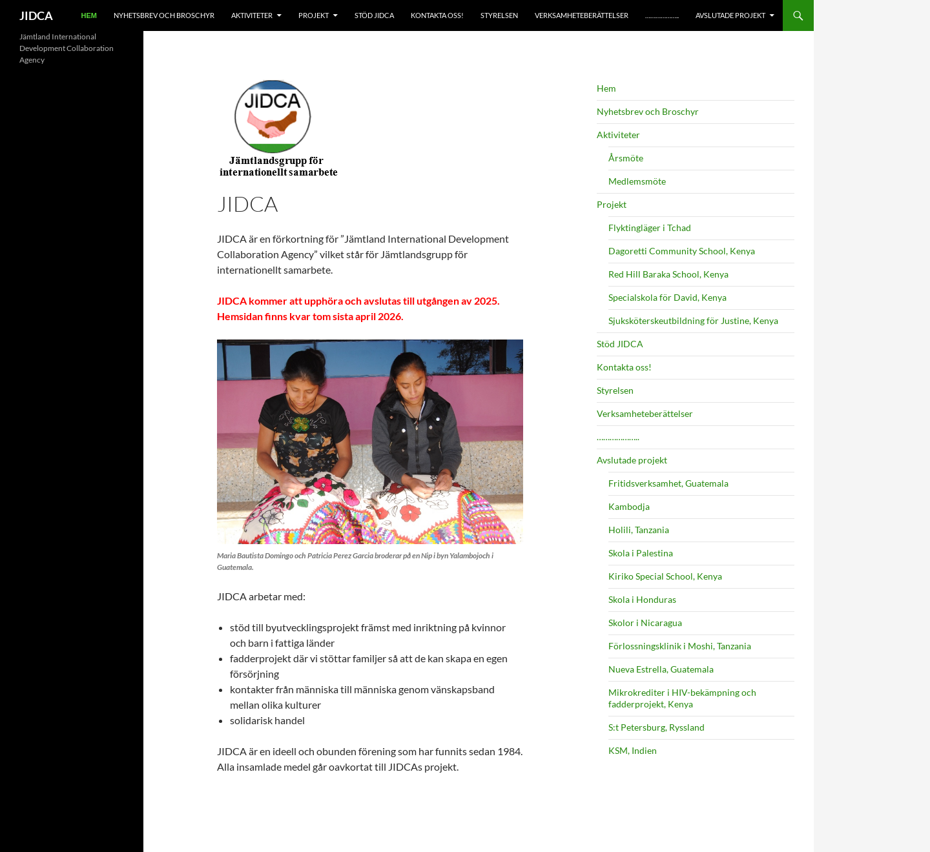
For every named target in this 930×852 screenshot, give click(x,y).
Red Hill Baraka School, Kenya (668, 274)
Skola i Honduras (642, 599)
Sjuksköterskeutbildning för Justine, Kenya (693, 320)
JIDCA (36, 15)
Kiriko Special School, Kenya (665, 576)
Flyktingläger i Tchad (649, 227)
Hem (89, 15)
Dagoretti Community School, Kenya (681, 250)
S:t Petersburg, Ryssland (656, 727)
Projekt (313, 15)
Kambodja (629, 506)
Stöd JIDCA (374, 15)
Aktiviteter (252, 15)
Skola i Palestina (640, 552)
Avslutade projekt (730, 15)
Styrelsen (499, 15)
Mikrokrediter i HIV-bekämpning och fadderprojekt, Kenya (682, 698)
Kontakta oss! (437, 15)
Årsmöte (625, 157)
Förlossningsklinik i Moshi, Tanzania (679, 645)
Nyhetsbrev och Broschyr (164, 15)
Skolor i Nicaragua (645, 622)
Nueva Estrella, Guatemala (661, 669)
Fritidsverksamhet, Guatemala (668, 483)
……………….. (662, 15)
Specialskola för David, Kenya (667, 297)
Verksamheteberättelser (581, 15)
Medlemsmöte (637, 181)
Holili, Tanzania (638, 529)
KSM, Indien (632, 750)
